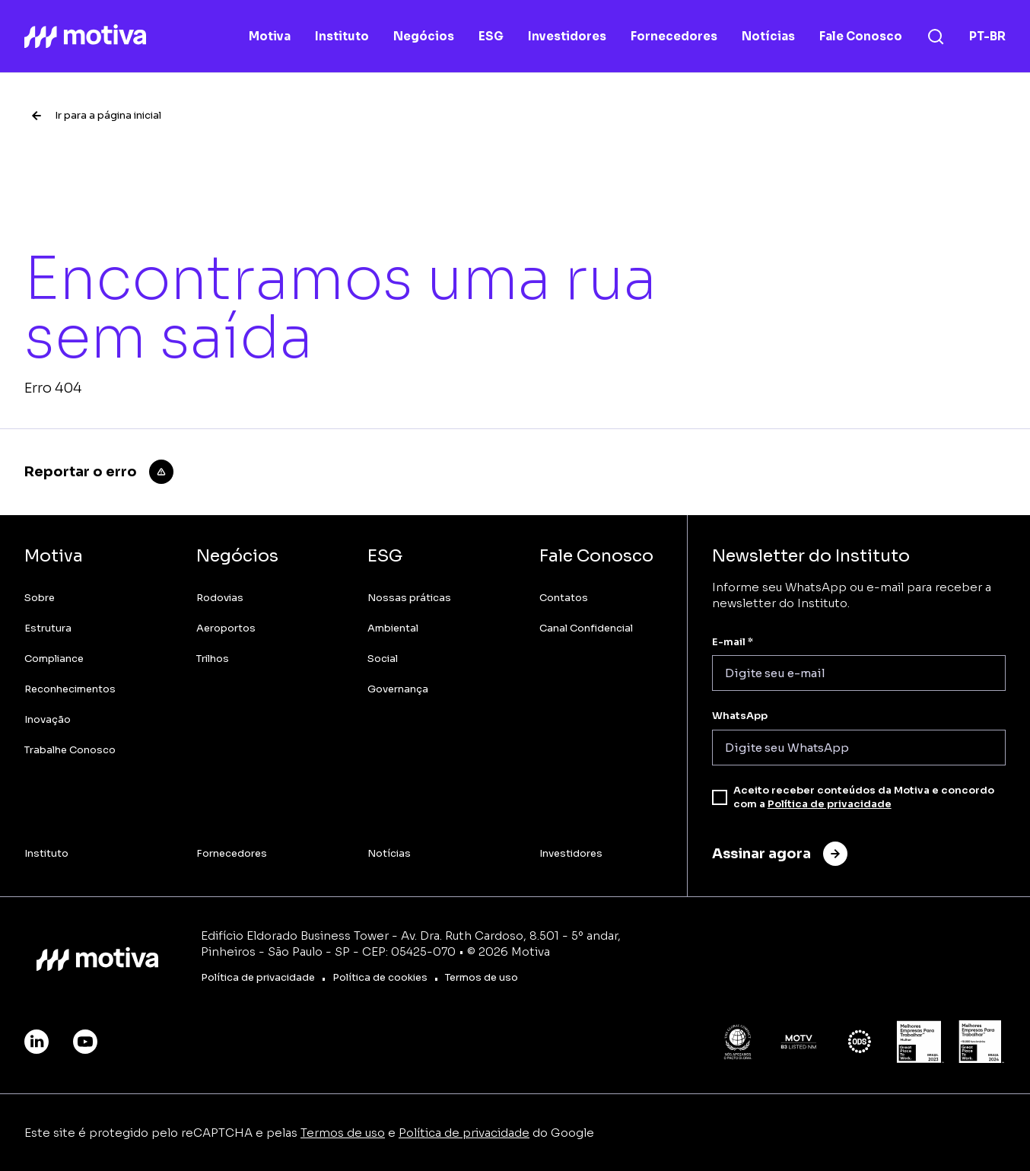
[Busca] (936, 36)
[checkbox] (719, 797)
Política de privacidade (830, 803)
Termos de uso (342, 1132)
